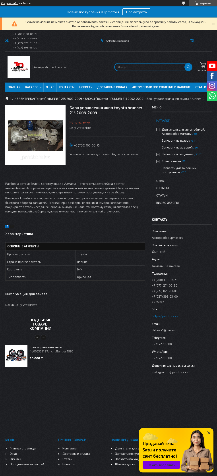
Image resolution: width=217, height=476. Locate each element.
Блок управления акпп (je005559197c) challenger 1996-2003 (52, 349)
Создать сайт (9, 3)
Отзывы (162, 188)
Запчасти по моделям (178, 154)
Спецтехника (171, 161)
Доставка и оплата (112, 87)
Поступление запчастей (27, 464)
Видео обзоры (167, 202)
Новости (86, 87)
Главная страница (23, 448)
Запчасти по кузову (176, 140)
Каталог (31, 87)
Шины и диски (125, 464)
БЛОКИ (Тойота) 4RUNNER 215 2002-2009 (114, 98)
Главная (14, 87)
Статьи (200, 87)
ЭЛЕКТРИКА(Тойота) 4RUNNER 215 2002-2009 (49, 98)
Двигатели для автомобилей (136, 448)
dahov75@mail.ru (163, 330)
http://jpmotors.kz (165, 316)
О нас (50, 87)
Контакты (67, 87)
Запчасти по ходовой (177, 147)
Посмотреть (136, 12)
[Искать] (188, 67)
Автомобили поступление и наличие (161, 87)
